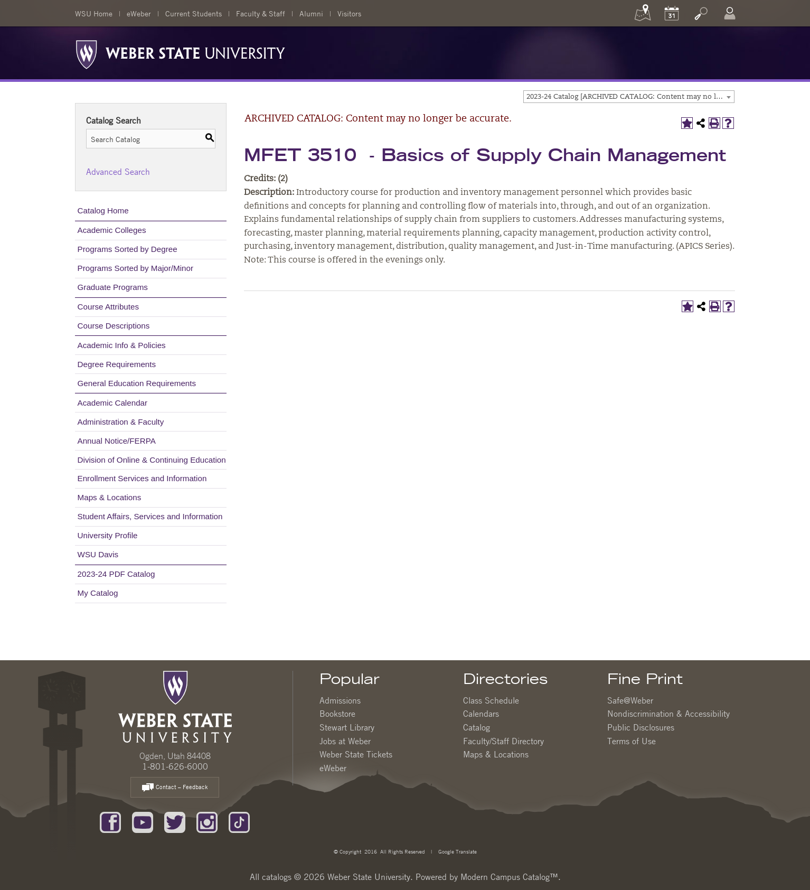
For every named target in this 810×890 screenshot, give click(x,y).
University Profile (108, 535)
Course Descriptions (114, 325)
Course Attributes (108, 306)
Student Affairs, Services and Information (150, 516)
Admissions (340, 700)
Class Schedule (491, 700)
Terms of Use (631, 741)
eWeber (139, 13)
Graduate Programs (113, 287)
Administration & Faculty (121, 421)
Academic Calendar (113, 402)
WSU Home (93, 13)
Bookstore (337, 713)
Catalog (476, 727)
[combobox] (628, 96)
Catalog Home (103, 210)
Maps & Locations (110, 497)
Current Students (193, 13)
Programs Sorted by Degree (127, 249)
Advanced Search (118, 171)
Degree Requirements (117, 364)
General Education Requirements (137, 383)
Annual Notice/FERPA (117, 440)
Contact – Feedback (175, 788)
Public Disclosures (640, 727)
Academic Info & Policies (122, 345)
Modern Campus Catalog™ (509, 877)
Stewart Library (346, 727)
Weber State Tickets (355, 754)
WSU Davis (98, 554)
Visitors (349, 13)
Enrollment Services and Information (142, 478)
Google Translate (457, 851)
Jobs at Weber (345, 741)
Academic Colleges (112, 230)
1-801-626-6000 (175, 766)
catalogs (276, 877)
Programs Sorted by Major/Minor (135, 268)
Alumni (311, 13)
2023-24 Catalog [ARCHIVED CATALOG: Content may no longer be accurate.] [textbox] (630, 96)
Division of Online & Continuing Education (152, 459)
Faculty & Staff (260, 13)
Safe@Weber (630, 700)
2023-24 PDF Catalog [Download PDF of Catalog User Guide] (116, 573)
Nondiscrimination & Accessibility (668, 713)
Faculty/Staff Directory (503, 741)
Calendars (481, 713)
